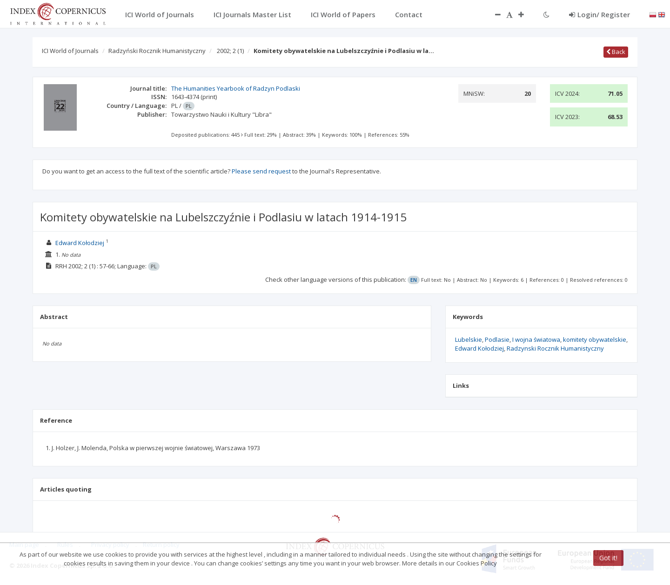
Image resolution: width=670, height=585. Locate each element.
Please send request (261, 171)
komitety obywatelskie (594, 339)
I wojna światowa (536, 339)
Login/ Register (599, 14)
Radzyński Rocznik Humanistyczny (157, 51)
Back (615, 51)
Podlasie (497, 339)
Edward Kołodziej (79, 243)
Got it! (608, 557)
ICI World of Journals (70, 51)
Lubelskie (468, 339)
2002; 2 (230, 51)
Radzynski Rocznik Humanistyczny (555, 348)
